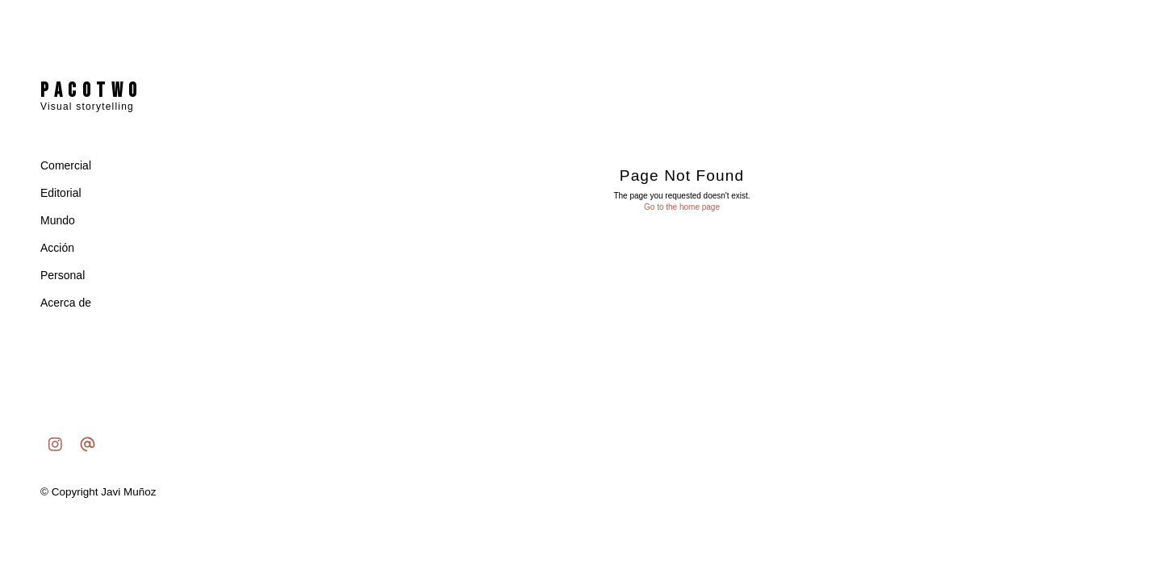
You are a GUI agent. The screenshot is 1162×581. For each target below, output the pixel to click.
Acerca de (65, 302)
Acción (57, 247)
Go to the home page (682, 207)
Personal (62, 275)
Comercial (65, 165)
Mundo (57, 220)
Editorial (61, 192)
